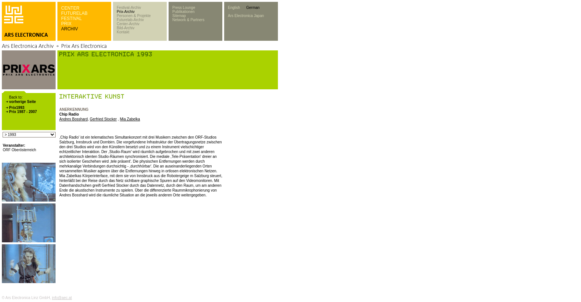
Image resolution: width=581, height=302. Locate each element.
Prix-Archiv (126, 12)
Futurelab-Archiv (130, 20)
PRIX (66, 23)
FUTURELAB (74, 13)
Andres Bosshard (73, 119)
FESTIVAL (71, 18)
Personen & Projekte (134, 16)
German (252, 8)
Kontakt (123, 32)
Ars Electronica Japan (246, 16)
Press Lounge (183, 8)
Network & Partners (188, 20)
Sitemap (179, 16)
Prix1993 (16, 108)
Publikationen (183, 12)
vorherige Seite (22, 102)
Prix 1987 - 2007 (23, 112)
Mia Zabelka (130, 119)
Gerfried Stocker (103, 119)
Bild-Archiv (126, 28)
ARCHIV (69, 28)
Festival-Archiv (129, 8)
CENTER (70, 8)
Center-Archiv (128, 24)
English (234, 8)
